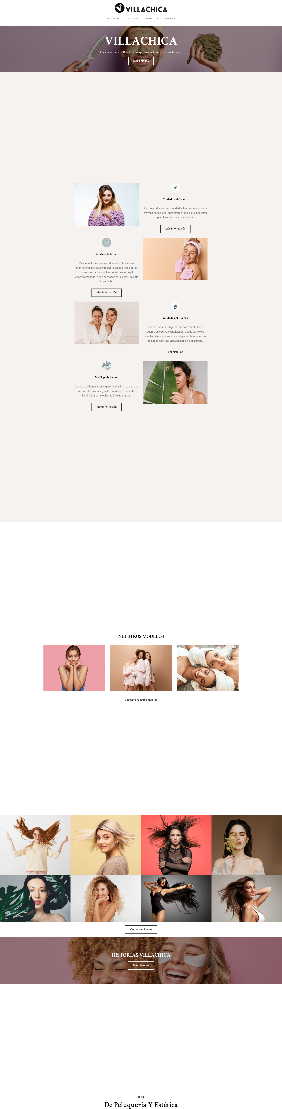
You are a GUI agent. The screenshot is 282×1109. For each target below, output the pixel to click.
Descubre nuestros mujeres (141, 699)
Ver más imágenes (141, 929)
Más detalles (141, 60)
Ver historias (175, 351)
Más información (175, 228)
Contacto (170, 18)
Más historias (141, 965)
